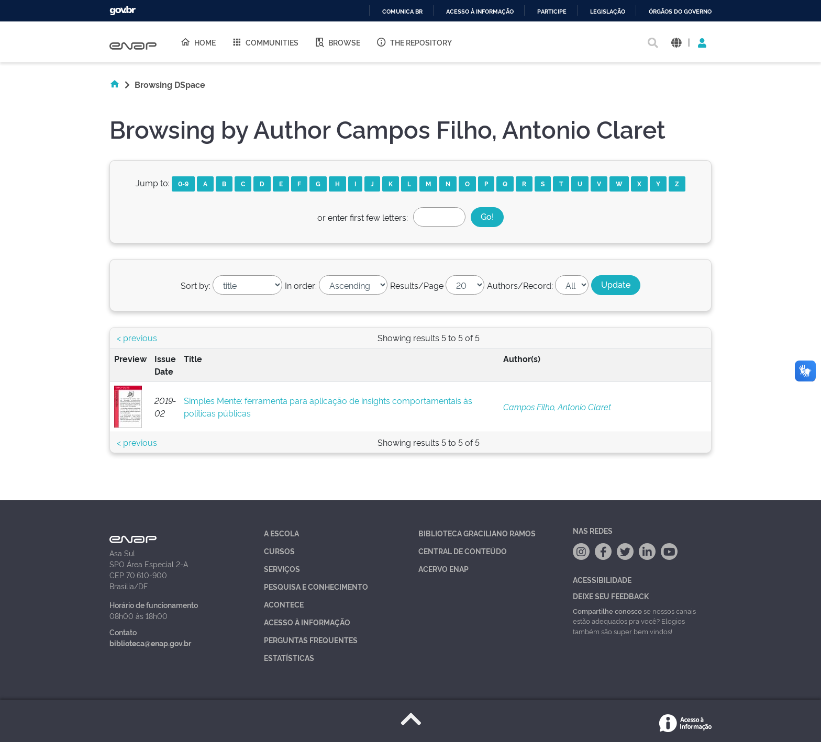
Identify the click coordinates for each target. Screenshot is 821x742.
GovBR (122, 11)
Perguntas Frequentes (311, 640)
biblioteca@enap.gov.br (150, 643)
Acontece (284, 604)
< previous (137, 337)
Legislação (607, 11)
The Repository (414, 41)
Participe (552, 11)
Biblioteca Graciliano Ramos (477, 533)
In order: (301, 285)
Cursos (279, 551)
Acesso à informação (480, 11)
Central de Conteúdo (462, 551)
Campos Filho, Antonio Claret (557, 406)
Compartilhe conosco (607, 610)
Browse (337, 41)
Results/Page (416, 285)
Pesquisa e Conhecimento (316, 586)
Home (198, 41)
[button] (676, 42)
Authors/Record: (520, 285)
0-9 (183, 183)
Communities (264, 41)
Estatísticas (289, 657)
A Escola (281, 533)
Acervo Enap (443, 569)
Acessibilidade (602, 579)
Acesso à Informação (307, 622)
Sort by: (195, 285)
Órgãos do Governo (680, 11)
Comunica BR (402, 11)
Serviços (282, 569)
